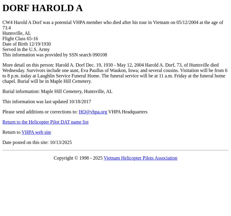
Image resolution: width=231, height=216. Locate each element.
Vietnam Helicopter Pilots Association (140, 157)
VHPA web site (36, 132)
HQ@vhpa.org (93, 111)
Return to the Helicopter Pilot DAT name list (45, 121)
